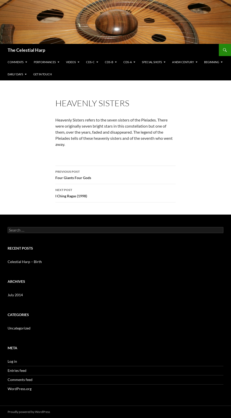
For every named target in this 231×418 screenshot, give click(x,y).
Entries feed (17, 370)
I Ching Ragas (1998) (115, 192)
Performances (45, 62)
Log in (12, 361)
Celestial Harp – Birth (25, 261)
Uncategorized (19, 328)
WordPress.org (19, 389)
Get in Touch (42, 74)
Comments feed (20, 379)
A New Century (183, 62)
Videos (71, 62)
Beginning (211, 62)
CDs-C (90, 62)
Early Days (15, 74)
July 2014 (15, 295)
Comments (16, 62)
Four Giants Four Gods (115, 174)
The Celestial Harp (26, 50)
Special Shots (152, 62)
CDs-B (109, 62)
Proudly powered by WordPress (29, 412)
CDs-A (127, 62)
